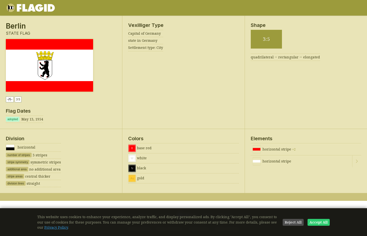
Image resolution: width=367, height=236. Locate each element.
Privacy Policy (56, 227)
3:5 (18, 99)
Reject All (293, 222)
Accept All (318, 222)
